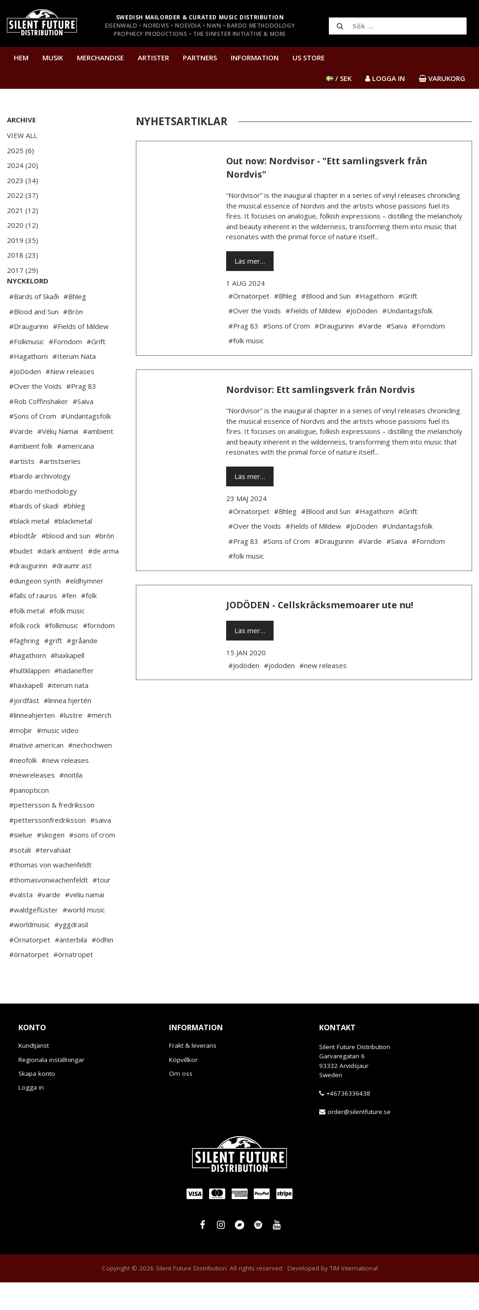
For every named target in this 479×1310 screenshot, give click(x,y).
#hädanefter (74, 698)
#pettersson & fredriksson (51, 832)
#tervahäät (53, 877)
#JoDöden (25, 399)
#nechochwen (90, 772)
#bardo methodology (43, 518)
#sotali (20, 877)
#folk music (67, 638)
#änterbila (71, 967)
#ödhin (102, 967)
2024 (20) (22, 165)
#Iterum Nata (74, 383)
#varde (48, 922)
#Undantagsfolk (86, 443)
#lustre (70, 742)
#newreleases (32, 802)
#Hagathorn (28, 383)
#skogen (50, 862)
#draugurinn (28, 593)
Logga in (31, 1115)
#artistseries (60, 488)
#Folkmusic (26, 369)
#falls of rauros (33, 623)
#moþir (20, 757)
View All (22, 135)
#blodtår (23, 563)
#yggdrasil (71, 952)
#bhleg (74, 533)
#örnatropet (73, 982)
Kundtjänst (33, 1073)
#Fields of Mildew (81, 353)
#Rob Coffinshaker (38, 428)
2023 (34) (22, 180)
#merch (99, 742)
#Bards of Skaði (34, 324)
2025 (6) (20, 150)
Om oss (181, 1101)
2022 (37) (22, 195)
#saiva (100, 847)
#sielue (20, 862)
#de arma (103, 578)
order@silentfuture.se (359, 1139)
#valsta (21, 922)
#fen (69, 623)
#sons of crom (92, 862)
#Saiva (83, 428)
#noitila (70, 802)
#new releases (65, 787)
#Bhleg (75, 324)
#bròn (104, 563)
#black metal (29, 548)
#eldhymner (84, 608)
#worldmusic (29, 952)
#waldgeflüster (33, 937)
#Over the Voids (35, 413)
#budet (21, 578)
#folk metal (27, 638)
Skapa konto (36, 1101)
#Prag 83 (81, 413)
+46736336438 (348, 1121)
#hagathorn (27, 682)
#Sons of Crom (32, 443)
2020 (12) (22, 225)
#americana (75, 473)
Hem (21, 57)
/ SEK (338, 78)
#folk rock (24, 653)
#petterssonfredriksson (47, 847)
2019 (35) (22, 240)
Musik (52, 57)
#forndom (99, 653)
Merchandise (100, 57)
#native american (36, 772)
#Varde (21, 458)
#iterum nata (67, 712)
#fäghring (24, 668)
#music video (58, 757)
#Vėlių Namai (57, 458)
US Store (308, 57)
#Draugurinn (28, 353)
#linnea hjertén (67, 728)
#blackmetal (73, 548)
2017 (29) (22, 270)
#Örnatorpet (29, 967)
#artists (22, 488)
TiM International (354, 1296)
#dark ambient (60, 578)
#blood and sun (65, 563)
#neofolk (23, 787)
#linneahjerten (32, 742)
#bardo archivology (39, 503)
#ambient (98, 458)
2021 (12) (22, 210)
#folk (89, 623)
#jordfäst (24, 728)
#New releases (70, 399)
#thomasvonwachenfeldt (48, 907)
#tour (102, 907)
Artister (153, 57)
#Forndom (65, 369)
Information (255, 57)
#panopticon (29, 817)
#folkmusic (61, 653)
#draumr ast (72, 593)
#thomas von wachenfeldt (50, 892)
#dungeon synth (35, 608)
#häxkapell (26, 712)
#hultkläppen (29, 698)
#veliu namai (84, 922)
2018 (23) (22, 255)
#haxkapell (67, 682)
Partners (200, 57)
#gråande (82, 668)
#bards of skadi (33, 533)
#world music (84, 937)
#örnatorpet (29, 982)
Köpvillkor (183, 1087)
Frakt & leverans (192, 1073)
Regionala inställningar (51, 1087)
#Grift (96, 369)
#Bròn (73, 339)
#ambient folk (31, 473)
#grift (53, 668)
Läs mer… (249, 260)
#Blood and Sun (33, 339)
